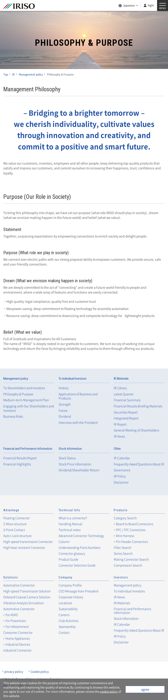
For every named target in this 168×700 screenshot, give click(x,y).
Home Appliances (17, 638)
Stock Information (70, 449)
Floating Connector (16, 518)
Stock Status (67, 458)
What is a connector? (73, 518)
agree (145, 689)
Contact (64, 632)
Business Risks (13, 416)
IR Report (120, 424)
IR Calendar (122, 458)
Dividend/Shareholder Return (79, 470)
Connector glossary (72, 553)
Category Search (125, 518)
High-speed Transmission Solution (27, 591)
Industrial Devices (17, 644)
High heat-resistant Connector (24, 547)
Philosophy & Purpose (18, 394)
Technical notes (69, 529)
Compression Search (128, 565)
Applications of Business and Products (78, 396)
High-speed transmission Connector (28, 541)
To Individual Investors (72, 379)
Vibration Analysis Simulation (23, 603)
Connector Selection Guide (77, 565)
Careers (64, 614)
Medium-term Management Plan (26, 400)
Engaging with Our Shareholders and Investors (28, 408)
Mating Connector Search (131, 559)
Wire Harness (125, 535)
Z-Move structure (15, 524)
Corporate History (71, 597)
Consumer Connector (18, 632)
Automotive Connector (19, 609)
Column (64, 541)
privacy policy (13, 671)
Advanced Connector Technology (81, 535)
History (63, 388)
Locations (65, 603)
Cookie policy (40, 671)
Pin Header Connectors (132, 541)
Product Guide (68, 559)
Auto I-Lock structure (17, 535)
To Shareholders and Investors (24, 388)
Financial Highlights (17, 464)
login (151, 5)
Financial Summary (127, 400)
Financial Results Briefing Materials (138, 406)
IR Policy (120, 476)
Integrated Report (126, 418)
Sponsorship (67, 626)
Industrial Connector (17, 650)
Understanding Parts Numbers (79, 547)
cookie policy (109, 691)
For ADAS (11, 614)
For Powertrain (15, 620)
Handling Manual (70, 524)
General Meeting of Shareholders (136, 430)
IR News (119, 436)
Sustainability (68, 609)
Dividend (65, 416)
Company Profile (70, 585)
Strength (65, 404)
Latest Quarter (124, 394)
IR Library (120, 388)
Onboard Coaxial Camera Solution (26, 597)
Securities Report (126, 412)
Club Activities (68, 620)
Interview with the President (78, 422)
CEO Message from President (78, 591)
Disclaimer (121, 482)
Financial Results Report (20, 458)
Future (63, 410)
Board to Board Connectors (134, 524)
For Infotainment (17, 626)
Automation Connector (19, 585)
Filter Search (122, 547)
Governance (122, 470)
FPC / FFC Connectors (130, 529)
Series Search (123, 553)
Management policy (15, 379)
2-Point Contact (14, 529)
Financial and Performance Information (27, 449)
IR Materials (121, 379)
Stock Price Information (75, 464)
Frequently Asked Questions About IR (139, 464)
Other (117, 449)
